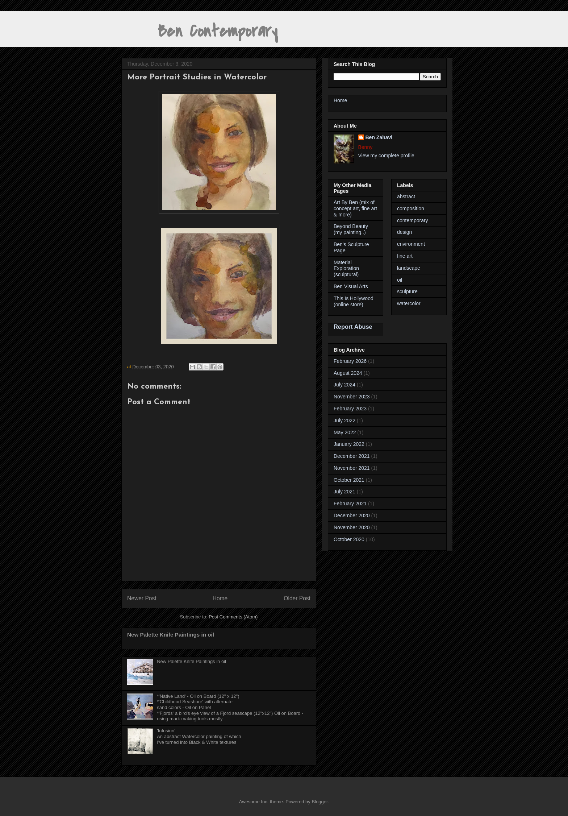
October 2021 (349, 480)
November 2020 (352, 527)
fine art (405, 256)
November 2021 (352, 468)
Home (220, 598)
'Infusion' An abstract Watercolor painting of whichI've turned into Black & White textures (199, 736)
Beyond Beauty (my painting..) (351, 229)
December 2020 (352, 515)
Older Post (297, 598)
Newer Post (141, 598)
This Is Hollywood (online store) (353, 301)
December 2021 (352, 456)
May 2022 (345, 432)
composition (410, 208)
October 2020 (349, 539)
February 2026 (350, 361)
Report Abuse (353, 326)
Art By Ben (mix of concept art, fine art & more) (355, 208)
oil (399, 280)
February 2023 (350, 408)
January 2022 (349, 444)
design (404, 232)
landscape (408, 268)
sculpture (407, 291)
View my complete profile (386, 155)
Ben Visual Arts (351, 286)
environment (411, 244)
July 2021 (344, 491)
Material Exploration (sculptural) (346, 269)
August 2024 (348, 373)
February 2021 (350, 503)
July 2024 (344, 385)
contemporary (412, 220)
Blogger (319, 801)
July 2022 (344, 420)
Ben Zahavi (379, 137)
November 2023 (352, 396)
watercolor (409, 303)
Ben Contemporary (199, 31)
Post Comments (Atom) (233, 617)
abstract (406, 196)
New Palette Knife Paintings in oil (170, 634)
